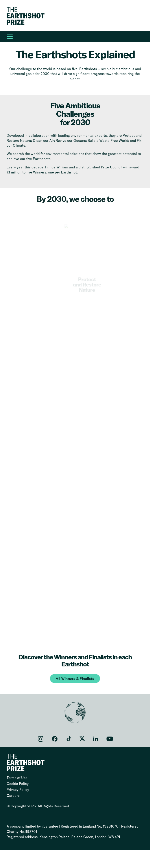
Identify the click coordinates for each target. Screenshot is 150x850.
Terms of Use (17, 777)
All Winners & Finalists (75, 678)
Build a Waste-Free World (108, 140)
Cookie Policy (18, 783)
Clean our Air (43, 140)
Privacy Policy (18, 789)
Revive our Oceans (71, 140)
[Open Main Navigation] (9, 36)
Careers (13, 795)
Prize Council (111, 167)
